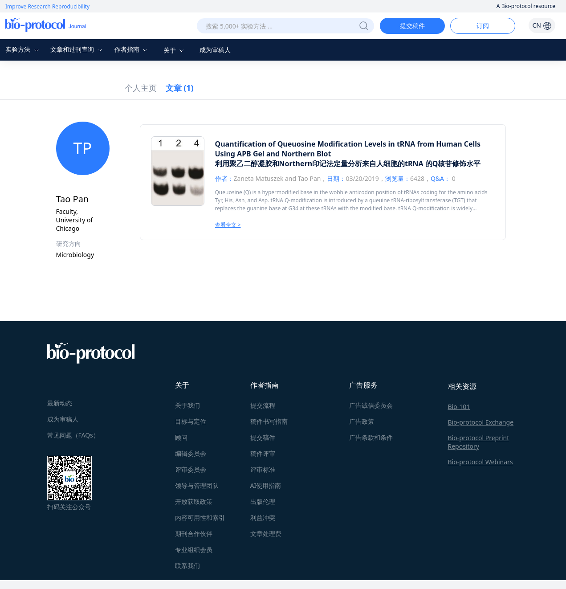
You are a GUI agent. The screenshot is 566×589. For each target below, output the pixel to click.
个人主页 (141, 87)
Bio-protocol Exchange (481, 422)
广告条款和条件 (371, 437)
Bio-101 (459, 406)
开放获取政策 (193, 501)
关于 (175, 50)
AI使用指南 (265, 485)
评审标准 (262, 469)
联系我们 (187, 565)
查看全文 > (228, 225)
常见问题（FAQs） (73, 435)
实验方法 (23, 49)
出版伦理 (262, 501)
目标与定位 (190, 421)
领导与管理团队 (197, 485)
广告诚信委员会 (371, 405)
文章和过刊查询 (77, 49)
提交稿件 (412, 25)
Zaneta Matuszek (259, 178)
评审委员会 (190, 469)
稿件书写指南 (269, 421)
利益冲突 (262, 517)
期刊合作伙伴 (193, 533)
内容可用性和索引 (200, 517)
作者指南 (132, 49)
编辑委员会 (190, 453)
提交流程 (262, 405)
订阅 (482, 25)
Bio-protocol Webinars (480, 462)
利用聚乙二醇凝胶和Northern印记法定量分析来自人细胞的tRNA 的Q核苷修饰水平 (348, 163)
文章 (180, 87)
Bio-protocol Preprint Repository (478, 442)
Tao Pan (309, 178)
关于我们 (187, 405)
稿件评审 (262, 453)
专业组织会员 (193, 549)
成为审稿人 (215, 49)
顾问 (181, 437)
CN (541, 25)
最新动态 (59, 403)
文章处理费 (265, 533)
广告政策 (361, 421)
